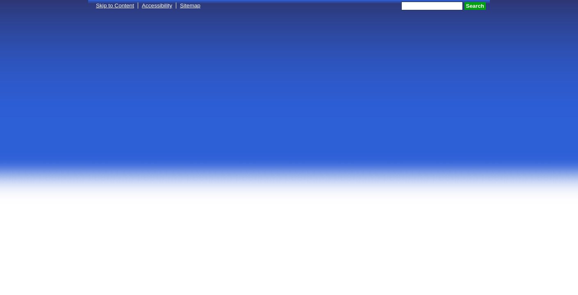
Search (475, 6)
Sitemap (190, 5)
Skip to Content (115, 5)
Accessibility (157, 5)
